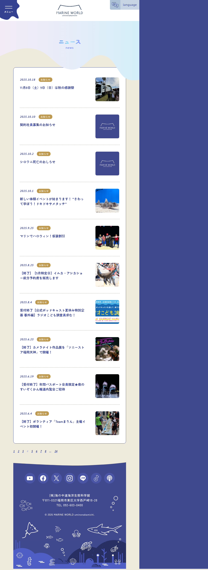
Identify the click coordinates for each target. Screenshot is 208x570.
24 (57, 451)
